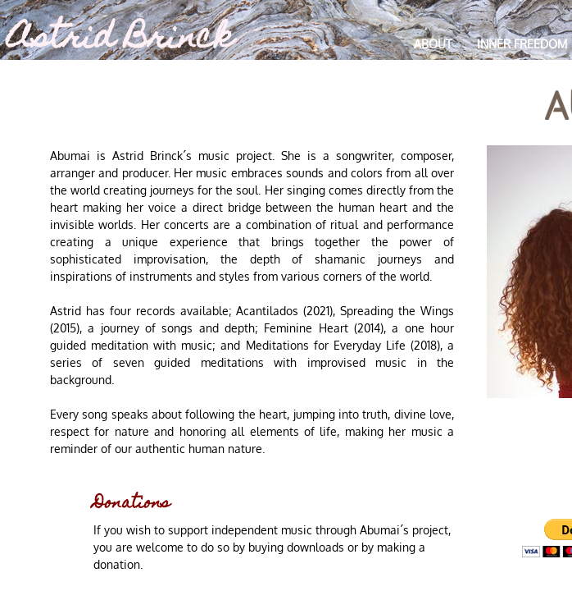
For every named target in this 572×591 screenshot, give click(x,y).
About (433, 44)
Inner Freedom (522, 44)
